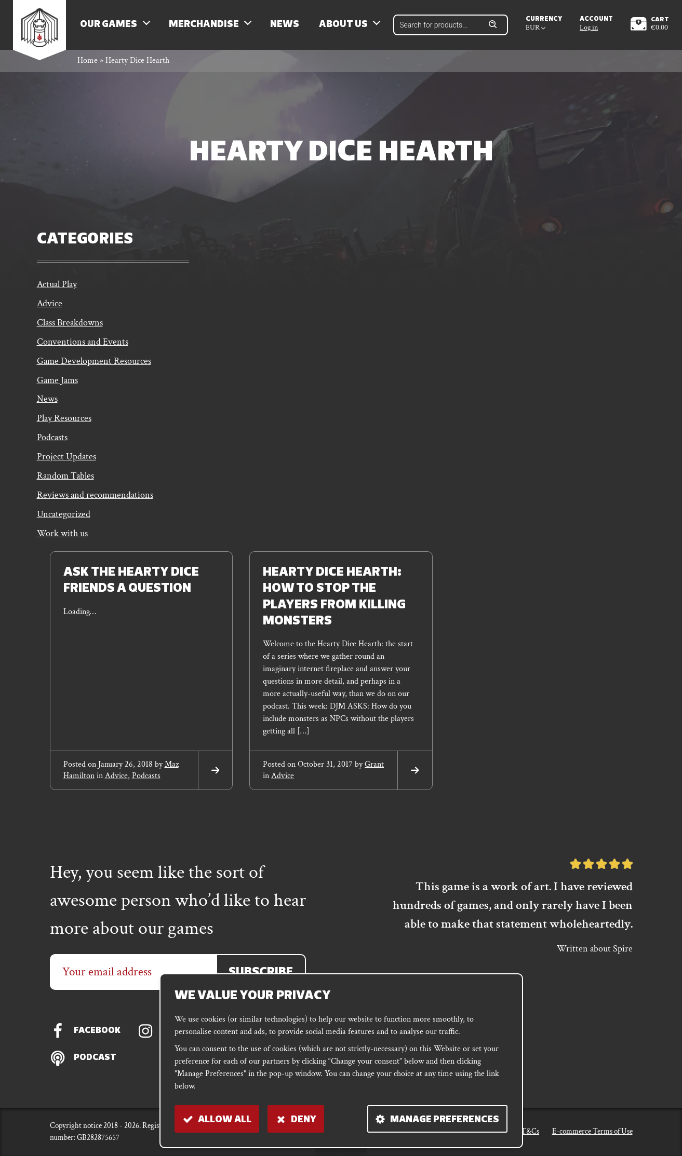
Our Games (111, 26)
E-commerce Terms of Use (592, 1131)
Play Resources (64, 425)
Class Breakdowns (70, 327)
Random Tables (65, 484)
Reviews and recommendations (95, 504)
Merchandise (206, 26)
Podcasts (52, 445)
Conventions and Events (82, 347)
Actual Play (57, 288)
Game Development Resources (94, 367)
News (287, 26)
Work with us (62, 543)
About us (346, 26)
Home (87, 64)
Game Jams (57, 386)
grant (374, 773)
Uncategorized (63, 523)
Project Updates (66, 465)
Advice (49, 308)
